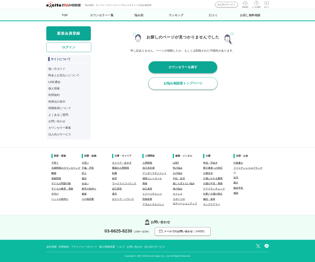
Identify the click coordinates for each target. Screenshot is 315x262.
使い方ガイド (56, 68)
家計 (235, 182)
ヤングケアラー (211, 204)
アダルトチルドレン (153, 204)
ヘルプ (121, 246)
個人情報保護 (107, 246)
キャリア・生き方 (122, 162)
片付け (55, 193)
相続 (235, 193)
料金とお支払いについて (64, 75)
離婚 (53, 173)
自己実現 (117, 188)
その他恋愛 (88, 199)
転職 (114, 173)
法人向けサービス (226, 4)
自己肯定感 (148, 168)
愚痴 (144, 183)
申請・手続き (210, 162)
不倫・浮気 (88, 168)
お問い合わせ (56, 121)
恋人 (84, 173)
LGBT (176, 162)
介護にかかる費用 (213, 178)
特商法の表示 (56, 101)
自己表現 (147, 188)
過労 (114, 193)
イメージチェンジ (152, 193)
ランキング (176, 15)
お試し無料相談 (250, 15)
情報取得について (59, 108)
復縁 (84, 193)
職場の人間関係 (120, 168)
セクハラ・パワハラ (123, 199)
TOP (65, 15)
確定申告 (238, 188)
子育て (55, 162)
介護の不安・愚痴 (213, 183)
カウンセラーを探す (182, 67)
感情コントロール (152, 178)
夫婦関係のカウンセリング (66, 168)
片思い (85, 162)
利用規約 (54, 95)
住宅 (235, 177)
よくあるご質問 (58, 114)
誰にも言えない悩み (184, 183)
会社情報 (51, 246)
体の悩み (177, 188)
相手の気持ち (89, 188)
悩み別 (139, 15)
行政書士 (238, 162)
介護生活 (208, 173)
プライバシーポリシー (84, 246)
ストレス (177, 193)
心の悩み (177, 173)
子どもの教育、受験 (62, 188)
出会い (85, 183)
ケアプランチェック (214, 188)
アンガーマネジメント (154, 173)
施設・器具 (209, 199)
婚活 (84, 178)
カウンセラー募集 (59, 127)
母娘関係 (56, 178)
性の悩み (177, 168)
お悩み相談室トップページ (182, 83)
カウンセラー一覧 (101, 15)
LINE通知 (54, 82)
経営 (114, 178)
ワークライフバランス (124, 183)
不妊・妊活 (179, 178)
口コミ (213, 15)
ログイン (69, 47)
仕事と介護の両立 (213, 193)
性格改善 (147, 199)
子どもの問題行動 (61, 183)
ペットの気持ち (59, 199)
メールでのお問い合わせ (182, 231)
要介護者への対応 (213, 168)
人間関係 (147, 162)
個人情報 (54, 88)
